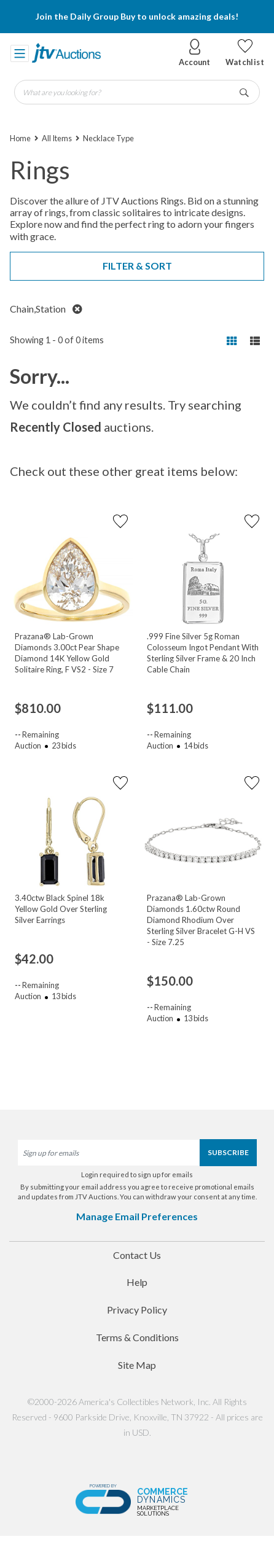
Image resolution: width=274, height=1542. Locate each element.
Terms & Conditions (137, 1337)
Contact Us (137, 1255)
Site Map (137, 1365)
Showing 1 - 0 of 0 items (57, 340)
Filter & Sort (137, 265)
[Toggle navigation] (19, 53)
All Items (57, 138)
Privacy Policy (137, 1309)
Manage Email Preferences (137, 1216)
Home (20, 138)
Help (137, 1282)
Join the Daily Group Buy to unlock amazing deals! (137, 16)
